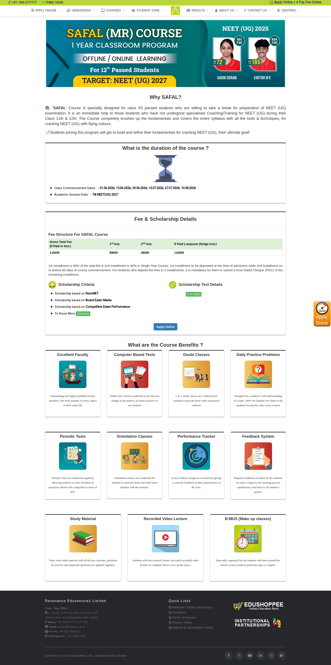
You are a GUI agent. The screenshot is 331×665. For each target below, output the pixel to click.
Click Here (83, 313)
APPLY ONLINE (43, 10)
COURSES (111, 10)
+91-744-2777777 (24, 2)
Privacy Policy (180, 622)
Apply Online (281, 2)
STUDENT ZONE (145, 10)
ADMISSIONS (79, 10)
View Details (193, 294)
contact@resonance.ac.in (71, 626)
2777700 (83, 622)
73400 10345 (54, 2)
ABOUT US (224, 10)
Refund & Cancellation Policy (191, 627)
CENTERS (286, 10)
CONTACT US (255, 10)
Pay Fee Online (308, 2)
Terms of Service (182, 617)
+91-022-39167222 (70, 631)
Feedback (177, 612)
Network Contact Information (190, 607)
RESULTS (196, 10)
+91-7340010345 (76, 636)
